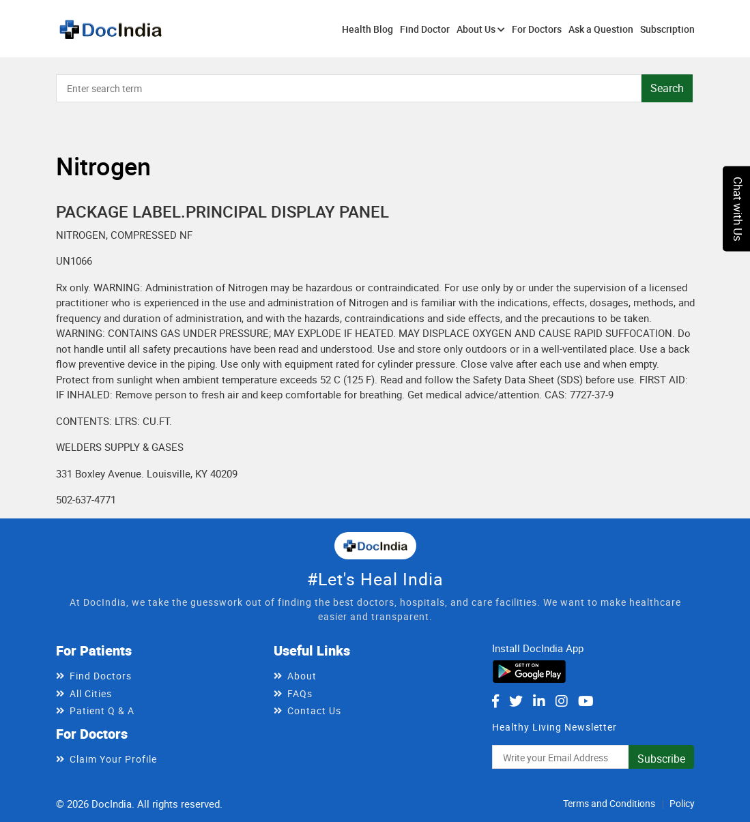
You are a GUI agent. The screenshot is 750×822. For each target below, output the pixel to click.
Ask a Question (600, 29)
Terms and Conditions (609, 803)
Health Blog (367, 29)
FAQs (300, 693)
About (302, 675)
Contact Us (314, 710)
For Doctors (537, 29)
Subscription (667, 29)
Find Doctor (425, 29)
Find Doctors (101, 675)
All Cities (91, 693)
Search (667, 88)
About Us (481, 29)
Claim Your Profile (113, 758)
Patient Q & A (102, 710)
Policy (682, 803)
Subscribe (661, 758)
